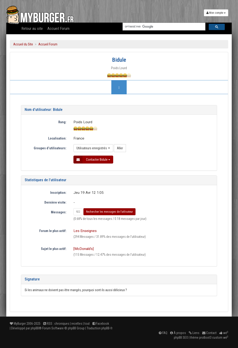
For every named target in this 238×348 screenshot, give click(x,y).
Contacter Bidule (92, 159)
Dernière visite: (55, 202)
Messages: (58, 212)
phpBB (35, 328)
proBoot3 (205, 337)
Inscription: (58, 192)
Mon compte (216, 12)
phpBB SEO (181, 337)
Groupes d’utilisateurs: (50, 148)
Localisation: (57, 138)
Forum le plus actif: (52, 231)
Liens (194, 333)
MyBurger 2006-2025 (25, 323)
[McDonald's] (83, 249)
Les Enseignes (85, 231)
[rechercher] (163, 26)
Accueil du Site (23, 44)
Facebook (101, 323)
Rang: (62, 122)
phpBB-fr (106, 328)
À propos (178, 333)
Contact (209, 333)
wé (223, 333)
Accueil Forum (58, 28)
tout (87, 323)
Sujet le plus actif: (53, 249)
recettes (76, 323)
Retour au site (32, 28)
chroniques (61, 323)
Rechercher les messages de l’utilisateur (109, 211)
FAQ (163, 333)
